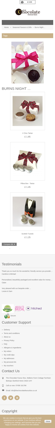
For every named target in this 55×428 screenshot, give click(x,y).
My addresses (9, 358)
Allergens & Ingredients (12, 348)
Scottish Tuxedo (28, 234)
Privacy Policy (9, 340)
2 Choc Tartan (27, 133)
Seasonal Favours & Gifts (22, 27)
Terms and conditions (12, 333)
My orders (7, 351)
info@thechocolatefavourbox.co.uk (24, 390)
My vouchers (8, 366)
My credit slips (9, 355)
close (48, 421)
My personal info (10, 362)
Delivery (7, 330)
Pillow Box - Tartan (28, 183)
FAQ (5, 344)
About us (7, 337)
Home (6, 27)
